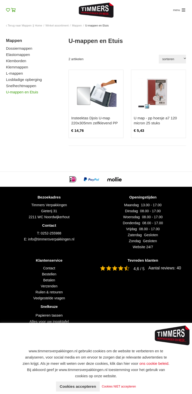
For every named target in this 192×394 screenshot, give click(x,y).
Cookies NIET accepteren (120, 386)
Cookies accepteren (78, 386)
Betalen (49, 280)
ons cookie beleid (153, 363)
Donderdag (131, 223)
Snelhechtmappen (21, 86)
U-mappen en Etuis (22, 92)
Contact (49, 268)
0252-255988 (51, 233)
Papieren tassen (49, 315)
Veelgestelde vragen (49, 298)
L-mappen (14, 73)
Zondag (134, 241)
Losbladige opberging (24, 79)
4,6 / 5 (139, 269)
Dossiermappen (19, 48)
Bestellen (49, 274)
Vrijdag (131, 229)
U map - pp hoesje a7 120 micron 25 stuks (155, 120)
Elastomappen (18, 54)
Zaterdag (135, 235)
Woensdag (131, 217)
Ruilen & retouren (49, 292)
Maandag (131, 205)
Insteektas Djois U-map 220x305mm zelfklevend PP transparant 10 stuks (94, 123)
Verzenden (49, 286)
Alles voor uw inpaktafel (49, 321)
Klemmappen (17, 67)
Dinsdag (131, 211)
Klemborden (16, 61)
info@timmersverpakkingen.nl (51, 239)
